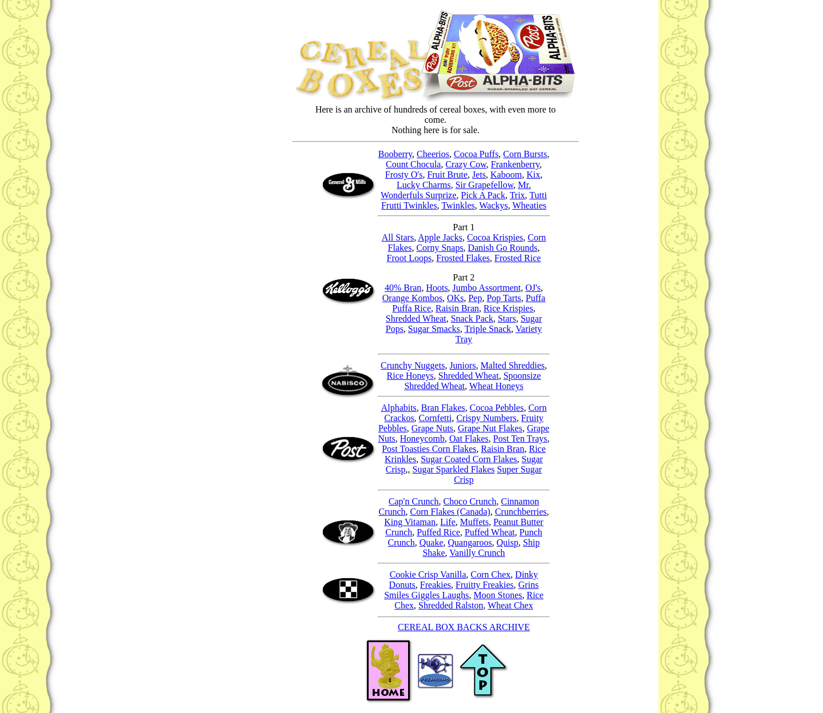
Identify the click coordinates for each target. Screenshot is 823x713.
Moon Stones (498, 595)
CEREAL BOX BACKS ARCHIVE (464, 627)
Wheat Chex (510, 605)
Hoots (437, 288)
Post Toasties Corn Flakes (429, 449)
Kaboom (506, 174)
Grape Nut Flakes (490, 428)
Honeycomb (422, 438)
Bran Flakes (443, 407)
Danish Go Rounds (503, 248)
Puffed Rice (438, 532)
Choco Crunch (470, 501)
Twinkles (457, 205)
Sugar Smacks (434, 329)
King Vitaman (410, 522)
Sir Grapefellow (485, 185)
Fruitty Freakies (485, 585)
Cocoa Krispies (495, 237)
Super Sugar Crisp (464, 477)
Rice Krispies (508, 308)
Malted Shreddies (513, 365)
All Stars (398, 237)
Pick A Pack (483, 195)
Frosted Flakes (463, 258)
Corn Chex (491, 574)
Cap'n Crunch (414, 501)
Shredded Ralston (450, 605)
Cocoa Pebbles (497, 407)
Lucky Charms (424, 185)
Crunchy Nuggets (413, 365)
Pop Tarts (503, 298)
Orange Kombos (412, 298)
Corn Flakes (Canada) (450, 511)
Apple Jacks (440, 237)
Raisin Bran (457, 308)
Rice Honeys (410, 375)
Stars (507, 318)
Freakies (435, 585)
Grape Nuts (432, 428)
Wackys (494, 205)
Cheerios (433, 154)
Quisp (507, 542)
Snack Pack (472, 318)
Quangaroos (470, 542)
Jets (479, 174)
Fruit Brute (447, 174)
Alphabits (399, 407)
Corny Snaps (439, 248)
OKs (455, 298)
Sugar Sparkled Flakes (454, 469)
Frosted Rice (517, 258)
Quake (432, 542)
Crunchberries (521, 511)
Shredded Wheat (416, 318)
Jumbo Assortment (487, 288)
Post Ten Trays (520, 438)
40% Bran (403, 288)
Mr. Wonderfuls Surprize (456, 190)
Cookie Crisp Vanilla (428, 574)
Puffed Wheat (490, 532)
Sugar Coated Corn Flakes (469, 459)
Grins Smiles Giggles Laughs (461, 590)
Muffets (474, 522)
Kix (533, 174)
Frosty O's (404, 174)
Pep (475, 298)
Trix (517, 195)
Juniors (462, 365)
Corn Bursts (525, 154)
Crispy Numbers (486, 418)
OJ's (533, 288)
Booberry (395, 154)
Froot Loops (409, 258)
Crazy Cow (465, 164)
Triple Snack (488, 329)
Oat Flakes (469, 438)
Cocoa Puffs (476, 154)
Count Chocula (413, 164)
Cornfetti (435, 418)
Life (448, 522)
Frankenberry (515, 164)
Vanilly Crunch (464, 556)
